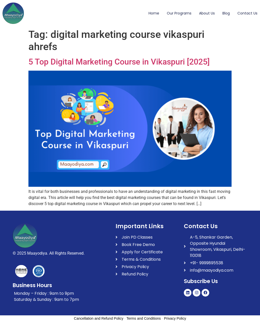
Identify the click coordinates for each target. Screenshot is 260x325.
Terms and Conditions (143, 318)
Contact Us (247, 13)
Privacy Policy (175, 318)
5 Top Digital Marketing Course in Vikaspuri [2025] (119, 62)
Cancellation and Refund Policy (98, 318)
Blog (226, 13)
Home (154, 13)
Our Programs (179, 13)
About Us (207, 13)
